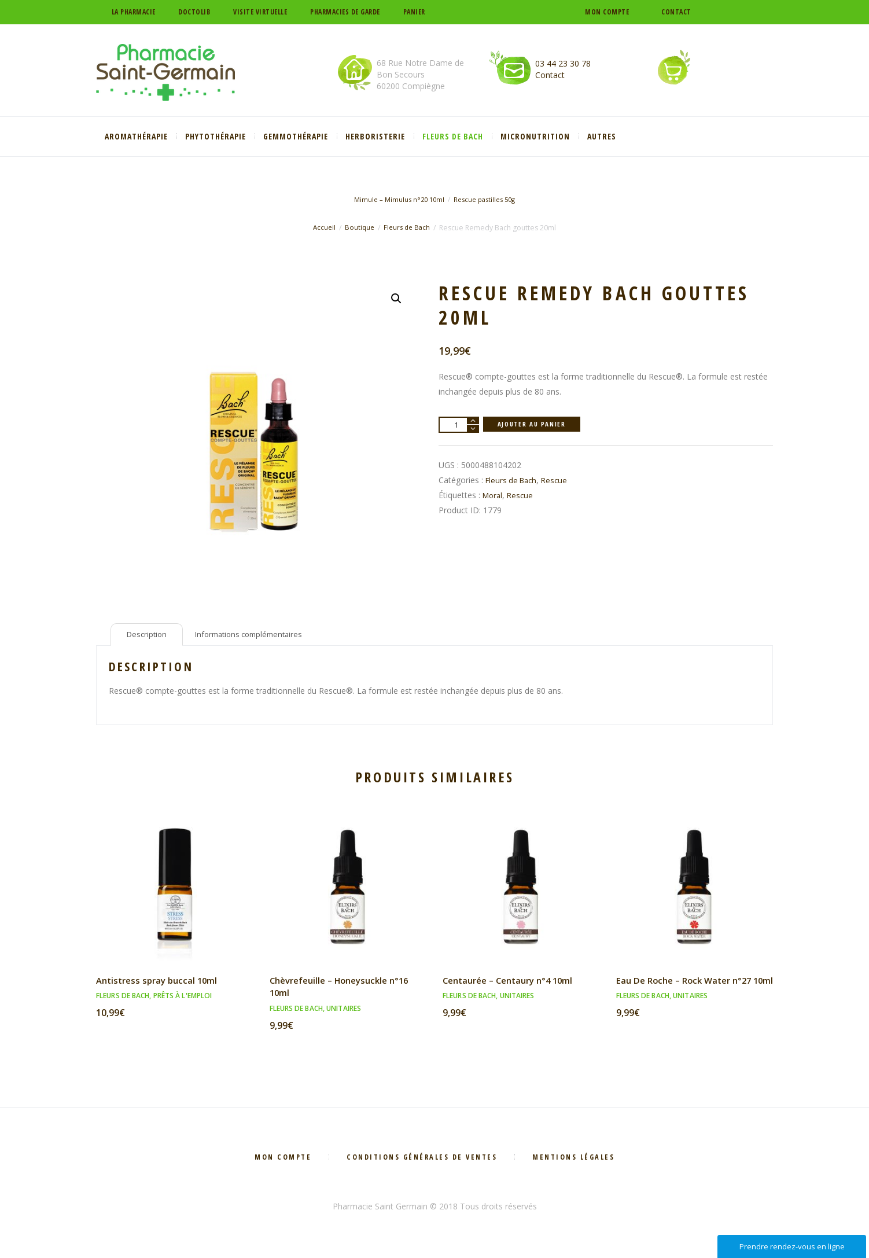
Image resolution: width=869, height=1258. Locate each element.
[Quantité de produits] (459, 425)
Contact (676, 12)
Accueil (322, 228)
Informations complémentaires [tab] (258, 635)
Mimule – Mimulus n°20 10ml (395, 199)
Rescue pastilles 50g (487, 199)
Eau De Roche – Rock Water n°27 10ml (688, 989)
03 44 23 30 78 (563, 63)
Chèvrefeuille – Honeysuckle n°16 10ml (345, 989)
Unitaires (343, 1011)
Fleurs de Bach (408, 228)
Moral (494, 495)
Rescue (559, 479)
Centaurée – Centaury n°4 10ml (513, 983)
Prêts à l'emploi (182, 998)
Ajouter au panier (535, 424)
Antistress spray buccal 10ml (160, 983)
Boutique (358, 228)
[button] (395, 299)
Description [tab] (148, 635)
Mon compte (607, 12)
